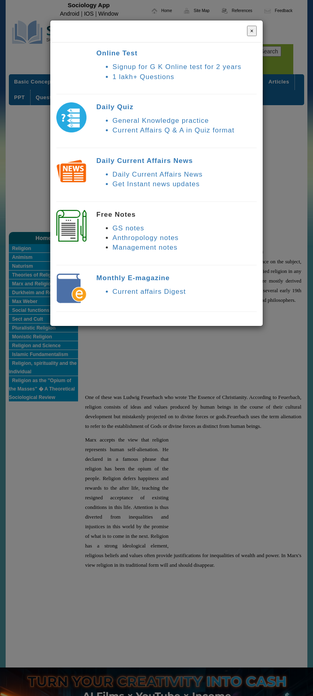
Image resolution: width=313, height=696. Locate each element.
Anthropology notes (146, 238)
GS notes (128, 228)
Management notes (145, 247)
